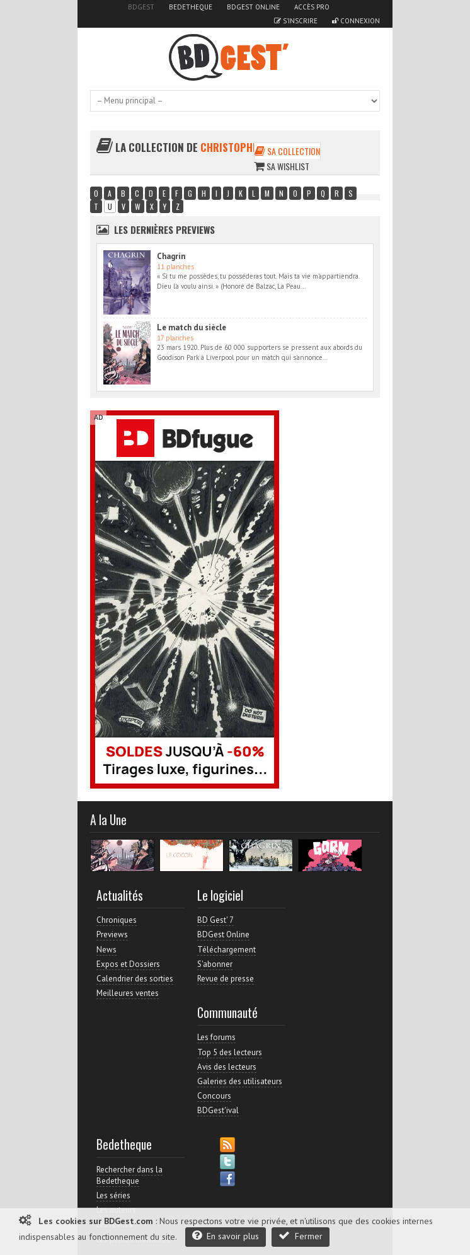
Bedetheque (190, 7)
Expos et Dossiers (128, 964)
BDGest (141, 7)
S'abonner (214, 964)
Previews (112, 934)
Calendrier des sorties (134, 978)
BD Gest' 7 (215, 920)
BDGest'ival (218, 1110)
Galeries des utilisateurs (239, 1081)
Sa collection (287, 151)
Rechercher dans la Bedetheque (129, 1175)
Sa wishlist (281, 166)
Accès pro (312, 7)
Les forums (216, 1037)
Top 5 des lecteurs (229, 1052)
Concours (214, 1095)
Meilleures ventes (127, 993)
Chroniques (116, 920)
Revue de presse (225, 978)
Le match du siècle (191, 327)
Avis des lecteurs (226, 1066)
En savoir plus (225, 1236)
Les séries (113, 1195)
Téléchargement (226, 949)
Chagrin (171, 256)
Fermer (300, 1236)
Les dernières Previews (164, 229)
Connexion (356, 20)
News (106, 949)
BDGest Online (253, 7)
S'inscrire (296, 20)
